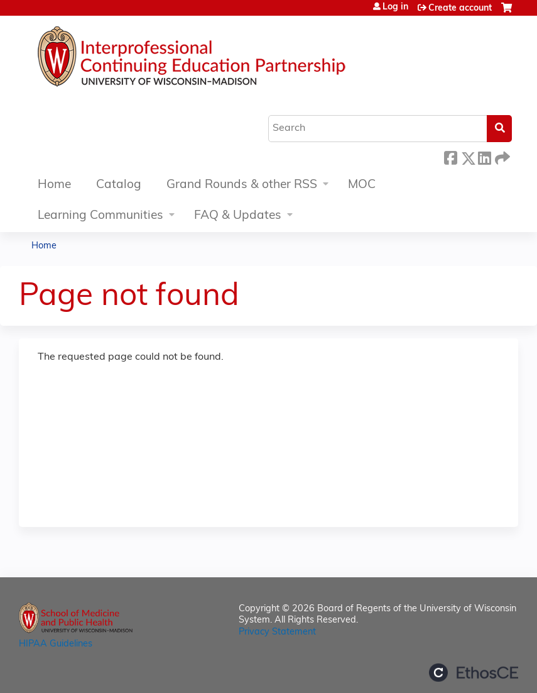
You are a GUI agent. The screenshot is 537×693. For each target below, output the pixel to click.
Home (54, 185)
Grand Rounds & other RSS (241, 185)
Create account (460, 8)
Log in (395, 7)
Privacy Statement (277, 632)
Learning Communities (100, 216)
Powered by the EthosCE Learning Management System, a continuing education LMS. (473, 672)
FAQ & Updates (237, 216)
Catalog (118, 185)
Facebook (450, 156)
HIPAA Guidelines (55, 644)
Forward (501, 156)
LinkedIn (484, 156)
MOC (362, 185)
